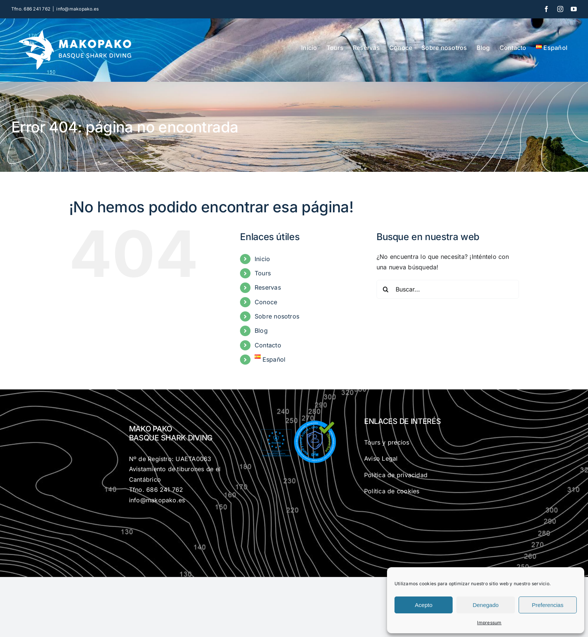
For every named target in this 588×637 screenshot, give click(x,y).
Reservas (268, 287)
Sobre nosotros (277, 316)
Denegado (485, 605)
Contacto (268, 345)
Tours (263, 273)
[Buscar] (385, 289)
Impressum (489, 622)
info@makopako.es (77, 9)
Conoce (266, 302)
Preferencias (547, 605)
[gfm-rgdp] (293, 421)
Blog (261, 330)
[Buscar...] (447, 289)
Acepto (423, 605)
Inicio (262, 259)
